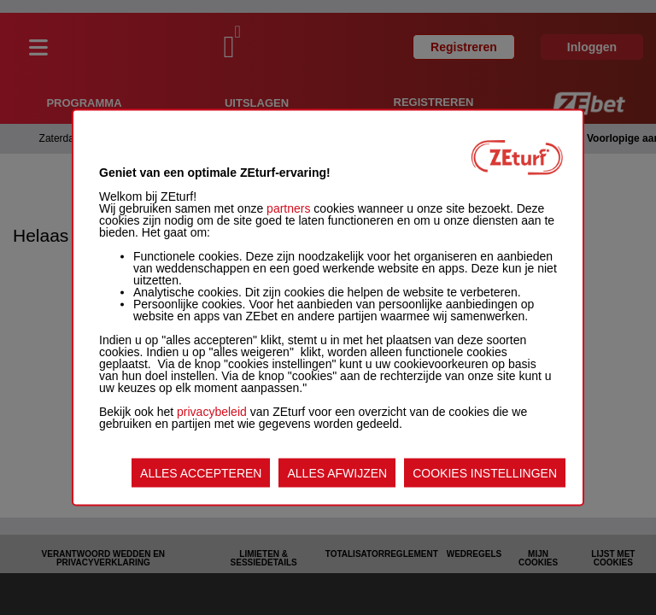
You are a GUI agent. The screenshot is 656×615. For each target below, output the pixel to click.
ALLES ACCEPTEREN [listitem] (200, 473)
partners (288, 208)
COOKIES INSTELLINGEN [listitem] (485, 473)
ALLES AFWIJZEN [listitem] (337, 473)
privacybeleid (212, 412)
